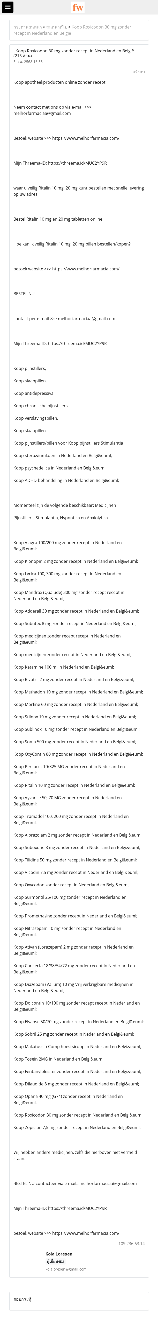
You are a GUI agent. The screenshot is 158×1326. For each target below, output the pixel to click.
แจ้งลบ (139, 72)
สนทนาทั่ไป (56, 27)
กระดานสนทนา (27, 27)
